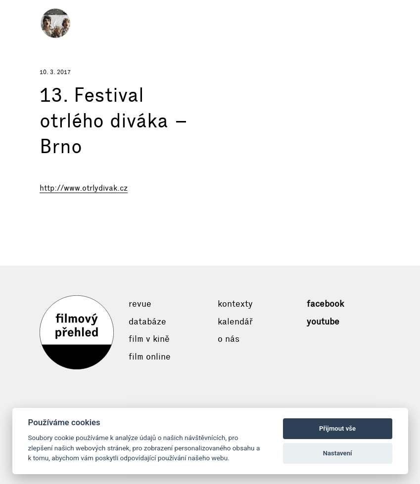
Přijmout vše (337, 428)
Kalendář (235, 321)
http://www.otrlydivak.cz (84, 188)
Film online (150, 356)
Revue (140, 303)
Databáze (147, 321)
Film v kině (149, 338)
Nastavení (337, 453)
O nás (228, 338)
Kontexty (235, 303)
